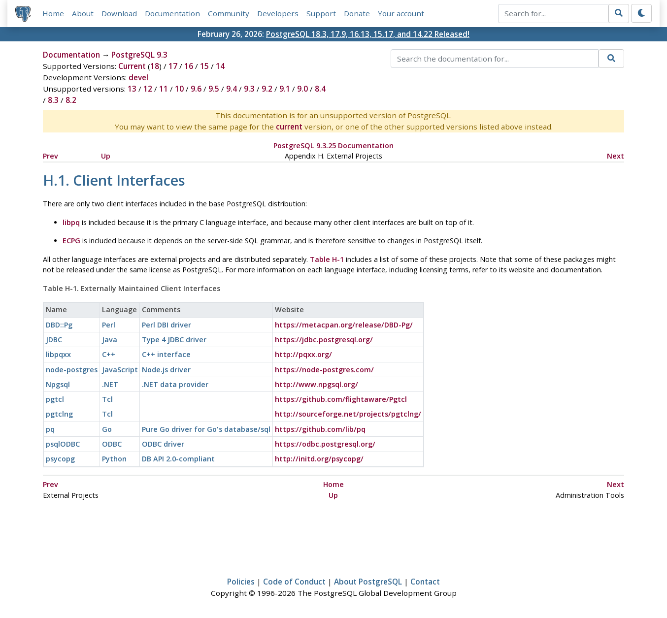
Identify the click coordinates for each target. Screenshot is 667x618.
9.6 (196, 89)
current (289, 126)
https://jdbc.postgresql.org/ (324, 339)
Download (119, 13)
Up (105, 156)
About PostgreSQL (368, 581)
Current (132, 66)
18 (154, 66)
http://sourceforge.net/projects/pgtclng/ (348, 414)
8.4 (320, 89)
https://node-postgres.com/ (324, 369)
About (83, 13)
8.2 (71, 100)
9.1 (284, 89)
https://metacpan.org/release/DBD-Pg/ (344, 324)
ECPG (71, 240)
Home (53, 13)
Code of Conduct (294, 581)
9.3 (249, 89)
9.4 (231, 89)
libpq (71, 222)
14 (220, 66)
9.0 (302, 89)
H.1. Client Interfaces (114, 180)
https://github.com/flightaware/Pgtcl (341, 399)
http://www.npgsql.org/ (316, 384)
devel (138, 77)
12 (147, 89)
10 (179, 89)
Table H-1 (327, 259)
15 (204, 66)
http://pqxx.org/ (303, 354)
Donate (357, 13)
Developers (278, 13)
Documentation (172, 13)
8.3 (53, 100)
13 (132, 89)
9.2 (267, 89)
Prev (50, 156)
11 (163, 89)
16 (188, 66)
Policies (241, 581)
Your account (401, 13)
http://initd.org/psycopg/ (319, 458)
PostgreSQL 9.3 (139, 55)
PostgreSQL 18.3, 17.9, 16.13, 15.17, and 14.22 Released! (367, 34)
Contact (425, 581)
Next (615, 156)
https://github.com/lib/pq (320, 429)
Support (321, 13)
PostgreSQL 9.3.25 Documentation (333, 145)
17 (172, 66)
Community (228, 13)
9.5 (213, 89)
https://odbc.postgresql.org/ (325, 444)
